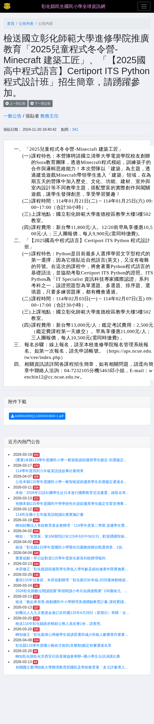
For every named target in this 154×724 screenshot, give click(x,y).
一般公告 (12, 115)
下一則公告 (41, 103)
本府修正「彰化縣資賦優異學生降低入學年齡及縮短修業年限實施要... (71, 569)
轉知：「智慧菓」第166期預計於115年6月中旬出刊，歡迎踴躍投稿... (71, 536)
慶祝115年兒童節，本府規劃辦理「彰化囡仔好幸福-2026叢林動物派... (72, 580)
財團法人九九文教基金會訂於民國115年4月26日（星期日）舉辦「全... (72, 613)
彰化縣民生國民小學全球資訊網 (73, 6)
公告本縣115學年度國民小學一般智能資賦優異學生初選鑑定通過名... (71, 482)
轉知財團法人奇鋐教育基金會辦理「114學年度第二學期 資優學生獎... (71, 525)
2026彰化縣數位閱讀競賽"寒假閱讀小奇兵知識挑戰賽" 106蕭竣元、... (71, 591)
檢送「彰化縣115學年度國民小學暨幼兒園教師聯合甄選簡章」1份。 (70, 547)
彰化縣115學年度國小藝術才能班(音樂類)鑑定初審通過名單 (63, 645)
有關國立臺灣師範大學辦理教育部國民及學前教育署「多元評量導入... (71, 667)
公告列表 (26, 23)
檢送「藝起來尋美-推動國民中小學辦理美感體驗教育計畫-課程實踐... (71, 602)
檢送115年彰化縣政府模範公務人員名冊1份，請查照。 (59, 624)
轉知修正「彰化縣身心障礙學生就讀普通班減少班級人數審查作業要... (71, 634)
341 (75, 129)
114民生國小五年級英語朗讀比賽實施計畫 (49, 514)
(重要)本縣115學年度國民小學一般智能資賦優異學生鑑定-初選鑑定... (71, 460)
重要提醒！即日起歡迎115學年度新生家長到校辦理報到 (60, 558)
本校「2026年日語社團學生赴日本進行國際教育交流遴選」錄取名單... (72, 493)
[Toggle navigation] (144, 6)
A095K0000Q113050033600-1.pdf (37, 416)
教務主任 (49, 115)
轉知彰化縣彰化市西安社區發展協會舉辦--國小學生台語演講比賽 (67, 656)
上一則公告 (15, 103)
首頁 (10, 23)
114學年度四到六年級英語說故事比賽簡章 (49, 471)
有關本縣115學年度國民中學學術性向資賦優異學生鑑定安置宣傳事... (71, 504)
